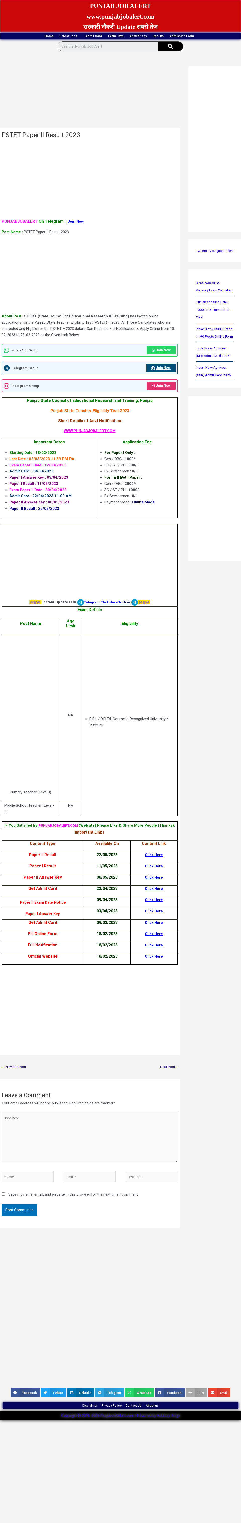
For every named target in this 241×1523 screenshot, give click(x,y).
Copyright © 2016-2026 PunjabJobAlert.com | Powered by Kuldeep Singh (120, 1444)
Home (34, 36)
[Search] (170, 55)
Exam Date (137, 36)
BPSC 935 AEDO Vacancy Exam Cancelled (209, 306)
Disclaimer (75, 1431)
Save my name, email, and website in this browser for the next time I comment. (73, 1217)
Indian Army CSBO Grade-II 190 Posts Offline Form (211, 360)
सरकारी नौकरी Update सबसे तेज (120, 27)
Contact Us (139, 1431)
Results (204, 36)
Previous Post (14, 1082)
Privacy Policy (107, 1431)
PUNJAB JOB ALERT (120, 5)
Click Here (154, 915)
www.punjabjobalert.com (120, 15)
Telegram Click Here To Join (107, 612)
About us (167, 1431)
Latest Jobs (66, 36)
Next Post (168, 1082)
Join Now (160, 359)
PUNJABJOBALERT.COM (67, 835)
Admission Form (120, 44)
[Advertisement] (89, 99)
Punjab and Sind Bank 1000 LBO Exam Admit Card (214, 333)
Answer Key (172, 36)
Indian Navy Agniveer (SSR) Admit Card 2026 (213, 406)
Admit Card (103, 36)
